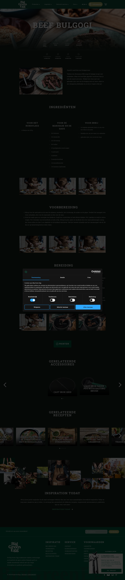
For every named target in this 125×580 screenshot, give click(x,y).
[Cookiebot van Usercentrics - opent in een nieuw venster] (92, 272)
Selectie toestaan (62, 307)
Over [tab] (89, 277)
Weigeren (37, 307)
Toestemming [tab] (35, 277)
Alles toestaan (88, 307)
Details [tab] (62, 277)
